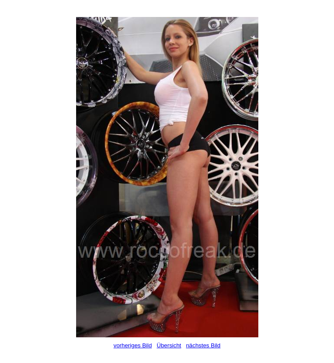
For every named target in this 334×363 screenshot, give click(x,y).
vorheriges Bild (133, 345)
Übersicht (169, 345)
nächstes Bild (203, 345)
